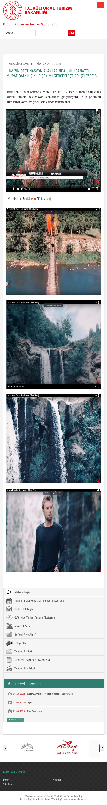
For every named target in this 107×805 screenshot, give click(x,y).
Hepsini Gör (15, 719)
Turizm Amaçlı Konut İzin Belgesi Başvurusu (35, 601)
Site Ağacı (8, 784)
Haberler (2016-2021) (48, 64)
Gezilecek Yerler (19, 626)
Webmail (57, 779)
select (36, 33)
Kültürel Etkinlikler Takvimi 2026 (28, 660)
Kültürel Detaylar (20, 609)
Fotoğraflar (16, 643)
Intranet (7, 779)
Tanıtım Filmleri (19, 651)
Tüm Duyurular (35, 711)
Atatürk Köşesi (18, 592)
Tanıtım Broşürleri (20, 668)
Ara (71, 33)
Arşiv (26, 64)
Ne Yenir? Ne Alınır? (21, 634)
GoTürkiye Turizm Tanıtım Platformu (30, 617)
